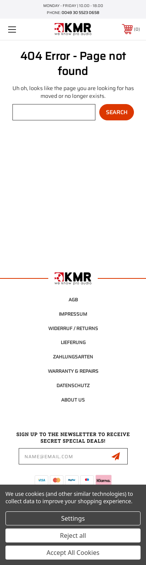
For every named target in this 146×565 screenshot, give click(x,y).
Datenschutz (73, 385)
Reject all (73, 535)
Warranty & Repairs (73, 371)
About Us (73, 399)
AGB (73, 299)
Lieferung (73, 342)
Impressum (73, 314)
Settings (73, 518)
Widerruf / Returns (73, 328)
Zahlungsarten (73, 356)
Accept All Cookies (73, 552)
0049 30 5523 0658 (80, 13)
